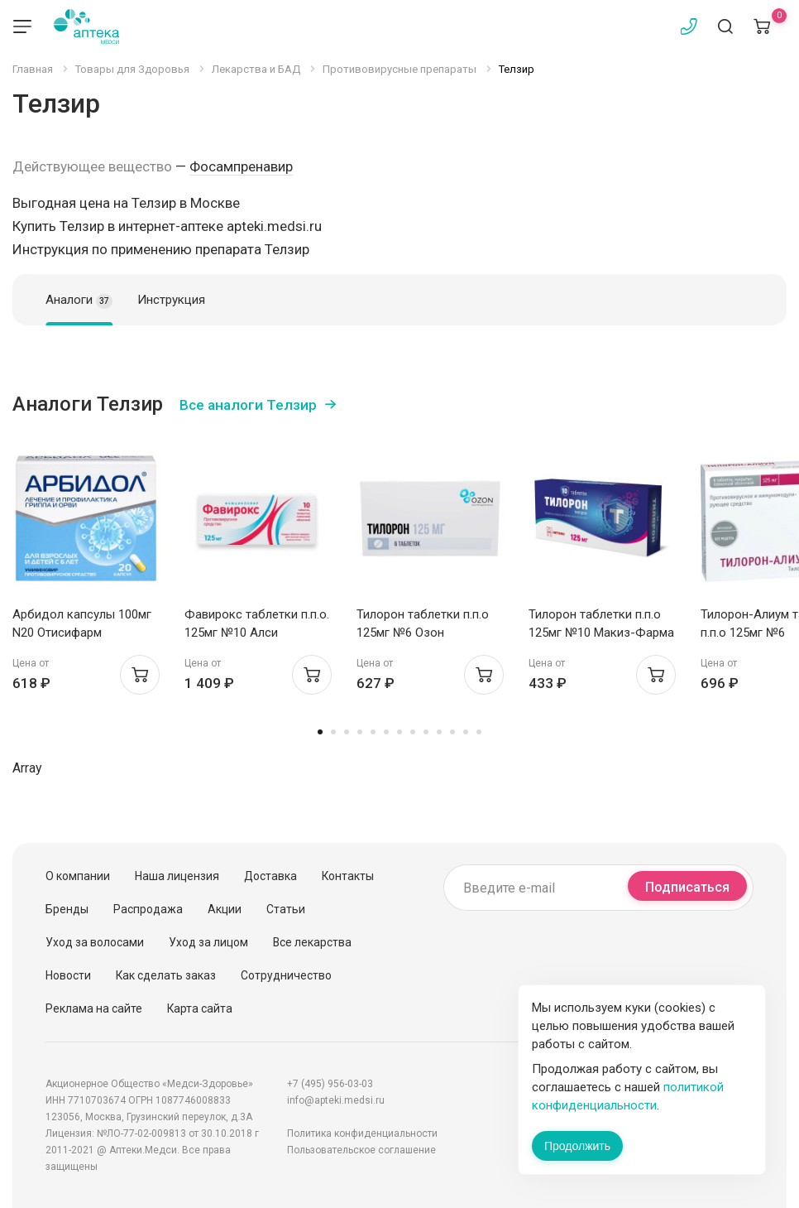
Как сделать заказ (166, 975)
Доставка (270, 876)
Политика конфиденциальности (362, 1133)
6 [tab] (386, 731)
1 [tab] (320, 731)
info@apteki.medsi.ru (336, 1100)
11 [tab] (452, 731)
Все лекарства (312, 942)
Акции (225, 909)
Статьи (285, 909)
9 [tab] (425, 731)
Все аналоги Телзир (248, 405)
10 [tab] (439, 731)
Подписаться (687, 887)
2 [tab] (333, 731)
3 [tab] (346, 731)
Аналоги (78, 300)
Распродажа (148, 909)
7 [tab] (399, 731)
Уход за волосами (94, 942)
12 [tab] (465, 731)
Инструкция (171, 299)
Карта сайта (199, 1008)
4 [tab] (359, 731)
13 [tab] (478, 731)
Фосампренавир (241, 166)
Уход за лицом (208, 942)
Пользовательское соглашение (361, 1150)
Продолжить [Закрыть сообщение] (577, 1146)
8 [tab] (412, 731)
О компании (77, 876)
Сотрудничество (286, 975)
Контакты (348, 876)
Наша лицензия (177, 876)
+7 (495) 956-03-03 (330, 1084)
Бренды (67, 909)
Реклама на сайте (93, 1008)
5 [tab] (373, 731)
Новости (68, 975)
